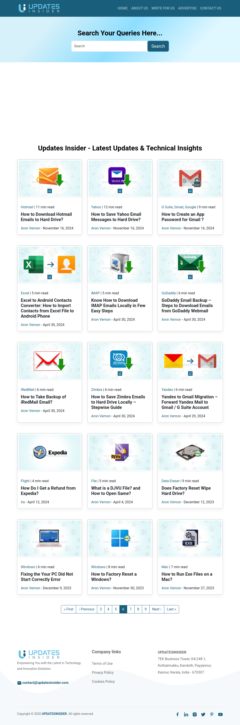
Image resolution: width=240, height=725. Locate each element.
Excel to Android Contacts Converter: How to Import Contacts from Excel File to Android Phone (47, 308)
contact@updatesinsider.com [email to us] (43, 683)
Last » (171, 609)
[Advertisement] (120, 106)
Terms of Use (102, 663)
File (94, 481)
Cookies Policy (103, 681)
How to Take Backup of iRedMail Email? (43, 399)
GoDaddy (168, 293)
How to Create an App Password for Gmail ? (182, 217)
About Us (139, 8)
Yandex (167, 390)
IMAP (95, 293)
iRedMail (28, 390)
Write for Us (163, 8)
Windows (28, 567)
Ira (23, 502)
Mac (164, 567)
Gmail (178, 207)
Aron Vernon (30, 228)
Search (158, 46)
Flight (25, 481)
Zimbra (96, 390)
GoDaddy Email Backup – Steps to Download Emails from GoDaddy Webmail (187, 305)
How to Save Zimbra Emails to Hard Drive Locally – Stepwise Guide (118, 402)
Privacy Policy (103, 672)
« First (68, 609)
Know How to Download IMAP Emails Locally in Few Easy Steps (118, 305)
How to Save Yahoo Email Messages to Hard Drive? (116, 217)
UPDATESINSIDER (54, 714)
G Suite (167, 207)
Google (190, 207)
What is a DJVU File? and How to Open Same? (115, 490)
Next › (156, 609)
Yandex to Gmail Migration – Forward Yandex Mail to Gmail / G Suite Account (189, 402)
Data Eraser (170, 481)
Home (123, 8)
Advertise (187, 8)
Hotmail (27, 207)
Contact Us (210, 8)
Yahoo (96, 207)
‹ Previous (86, 609)
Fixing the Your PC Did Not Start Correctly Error (47, 576)
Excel (25, 293)
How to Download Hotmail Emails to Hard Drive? (46, 217)
